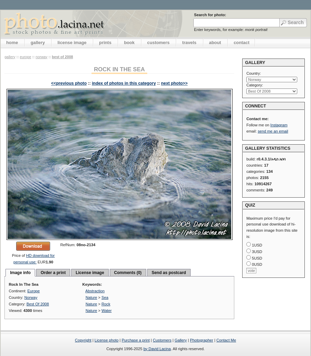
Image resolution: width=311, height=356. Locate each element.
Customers (162, 340)
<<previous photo (69, 83)
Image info (20, 272)
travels (189, 42)
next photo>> (174, 83)
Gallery (180, 340)
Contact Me (226, 340)
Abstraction (95, 291)
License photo (107, 340)
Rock (105, 304)
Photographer (201, 340)
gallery (38, 42)
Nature (91, 297)
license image (71, 42)
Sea (104, 297)
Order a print (53, 272)
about (215, 42)
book (129, 42)
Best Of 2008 (62, 57)
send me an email (273, 131)
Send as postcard (169, 272)
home (12, 42)
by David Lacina (157, 349)
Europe (25, 57)
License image (90, 272)
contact (241, 42)
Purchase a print (136, 340)
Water (106, 310)
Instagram (279, 125)
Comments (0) (128, 272)
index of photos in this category (124, 83)
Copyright (83, 340)
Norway (41, 57)
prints (105, 42)
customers (158, 42)
